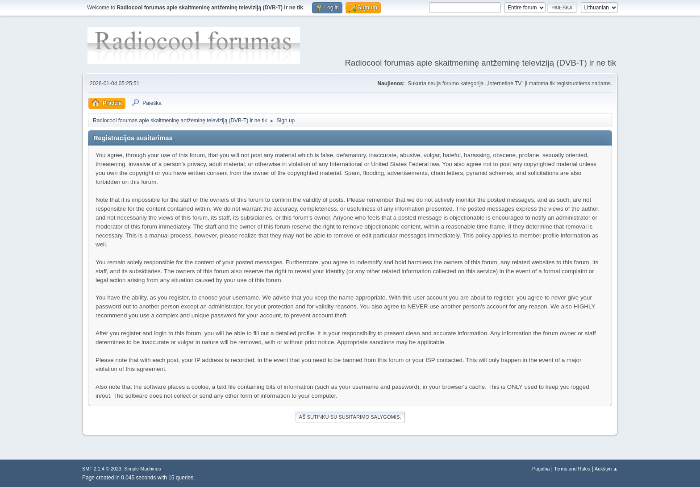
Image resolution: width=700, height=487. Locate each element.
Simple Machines (142, 468)
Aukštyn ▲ (606, 468)
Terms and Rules (572, 468)
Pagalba (541, 468)
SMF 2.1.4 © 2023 (101, 468)
